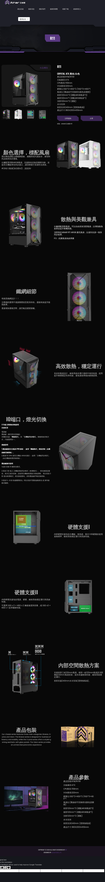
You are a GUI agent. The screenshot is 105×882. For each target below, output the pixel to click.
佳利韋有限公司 (56, 852)
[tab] (7, 114)
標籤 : (59, 124)
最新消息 (31, 9)
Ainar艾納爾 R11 (66, 124)
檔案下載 (65, 9)
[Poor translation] (7, 867)
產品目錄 (20, 9)
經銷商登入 (77, 9)
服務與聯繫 (54, 9)
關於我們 (42, 9)
